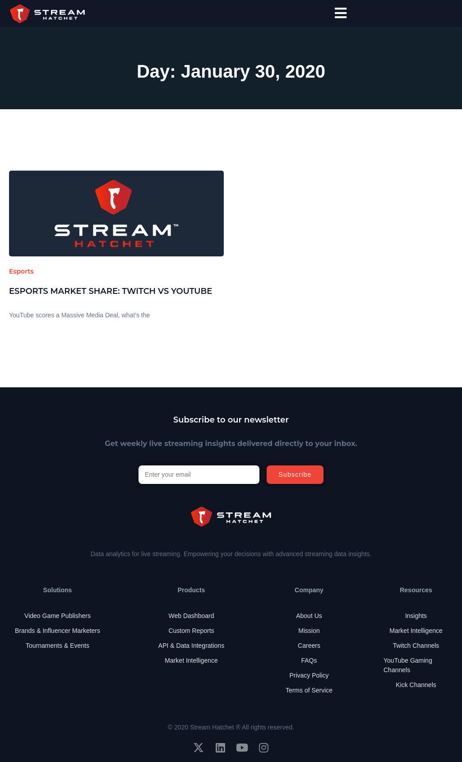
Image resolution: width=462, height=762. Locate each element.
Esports (21, 271)
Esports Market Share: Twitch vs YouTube (110, 291)
